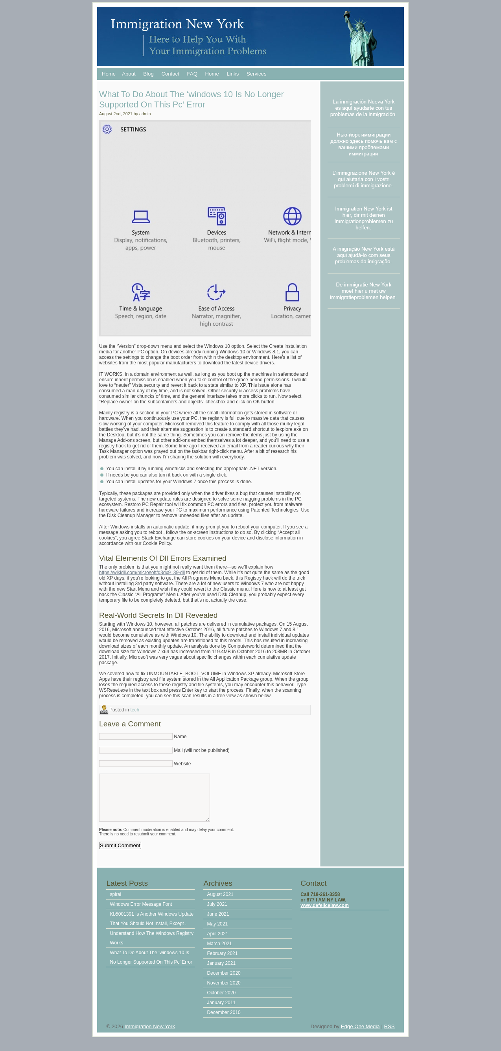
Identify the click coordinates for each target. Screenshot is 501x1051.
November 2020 (223, 991)
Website (182, 764)
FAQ (192, 74)
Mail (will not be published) (201, 750)
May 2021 (217, 932)
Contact (170, 74)
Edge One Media (360, 1034)
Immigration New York (150, 1034)
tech (134, 710)
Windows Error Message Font (141, 912)
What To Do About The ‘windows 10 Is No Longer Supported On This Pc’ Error (151, 965)
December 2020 (223, 981)
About (128, 74)
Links (233, 74)
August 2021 (220, 902)
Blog (148, 74)
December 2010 (223, 1020)
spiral (115, 902)
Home (109, 74)
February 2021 (222, 961)
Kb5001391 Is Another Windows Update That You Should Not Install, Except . (151, 926)
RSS (389, 1034)
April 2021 (217, 941)
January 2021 (221, 971)
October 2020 (221, 1000)
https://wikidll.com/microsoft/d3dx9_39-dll (142, 572)
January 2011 (221, 1010)
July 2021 (217, 912)
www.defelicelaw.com (324, 913)
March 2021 (219, 951)
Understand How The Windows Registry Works (151, 945)
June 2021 (218, 922)
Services (257, 74)
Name (180, 736)
